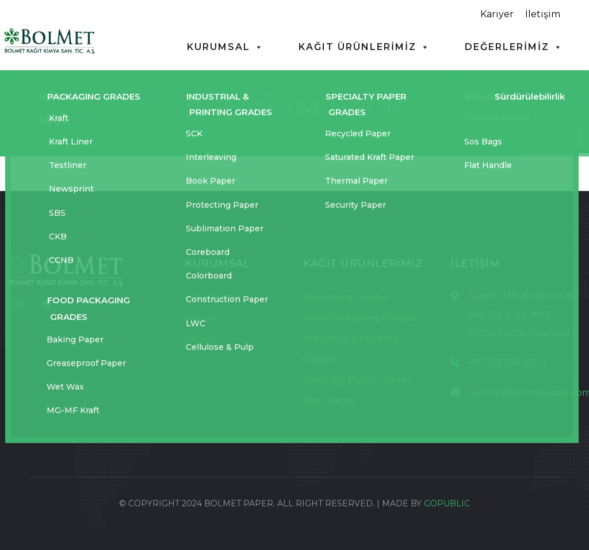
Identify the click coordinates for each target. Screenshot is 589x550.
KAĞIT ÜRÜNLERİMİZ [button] (364, 47)
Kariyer (497, 14)
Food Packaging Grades (358, 317)
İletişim (542, 14)
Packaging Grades (345, 297)
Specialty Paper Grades (357, 380)
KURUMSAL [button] (225, 47)
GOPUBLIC (447, 503)
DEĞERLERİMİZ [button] (514, 47)
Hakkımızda (212, 297)
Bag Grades (329, 400)
